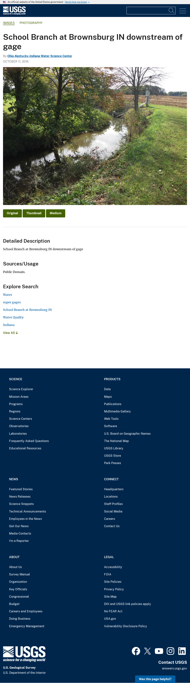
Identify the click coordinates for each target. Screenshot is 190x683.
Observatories (19, 426)
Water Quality (13, 317)
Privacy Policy (114, 589)
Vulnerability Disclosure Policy (125, 626)
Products (112, 379)
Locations (111, 496)
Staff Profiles (113, 504)
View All (10, 333)
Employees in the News (25, 519)
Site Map (110, 596)
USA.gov (110, 618)
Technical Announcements (27, 511)
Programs (16, 404)
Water (7, 295)
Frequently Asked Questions (29, 441)
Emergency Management (26, 626)
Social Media (113, 511)
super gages (12, 302)
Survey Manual (19, 574)
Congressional (19, 596)
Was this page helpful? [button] (155, 679)
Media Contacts (20, 533)
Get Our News (19, 526)
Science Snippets (21, 504)
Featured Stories (21, 489)
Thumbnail (33, 213)
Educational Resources (25, 448)
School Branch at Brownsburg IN (27, 310)
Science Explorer (21, 389)
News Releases (20, 496)
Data (107, 389)
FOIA (107, 574)
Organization (18, 582)
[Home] (14, 14)
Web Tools (111, 419)
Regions (14, 411)
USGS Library (113, 448)
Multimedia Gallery (117, 411)
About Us (15, 567)
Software (110, 426)
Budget (14, 604)
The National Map (116, 441)
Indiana (9, 325)
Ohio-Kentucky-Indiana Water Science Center (39, 56)
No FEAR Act (113, 611)
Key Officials (18, 589)
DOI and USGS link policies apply (127, 604)
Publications (112, 404)
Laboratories (18, 433)
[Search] (171, 10)
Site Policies (112, 582)
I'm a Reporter (19, 541)
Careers (109, 519)
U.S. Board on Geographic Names (127, 433)
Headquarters (113, 489)
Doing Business (19, 618)
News (13, 479)
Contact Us (112, 526)
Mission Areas (18, 396)
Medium (55, 213)
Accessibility (113, 567)
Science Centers (20, 419)
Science (15, 379)
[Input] (150, 10)
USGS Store (112, 455)
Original (12, 213)
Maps (108, 396)
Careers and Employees (25, 611)
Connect (111, 479)
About (14, 557)
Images (9, 23)
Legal (109, 557)
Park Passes (112, 463)
